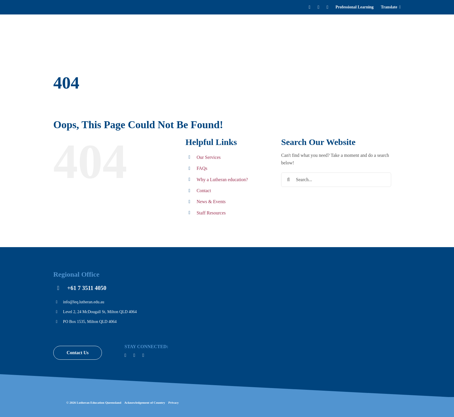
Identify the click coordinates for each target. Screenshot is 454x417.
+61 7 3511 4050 (86, 288)
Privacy (173, 402)
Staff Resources (211, 212)
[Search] (399, 31)
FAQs (202, 168)
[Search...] (336, 179)
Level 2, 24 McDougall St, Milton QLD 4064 (100, 312)
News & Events (211, 201)
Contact (204, 190)
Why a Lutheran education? (222, 179)
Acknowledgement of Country (144, 402)
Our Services (209, 157)
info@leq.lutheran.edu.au (83, 302)
